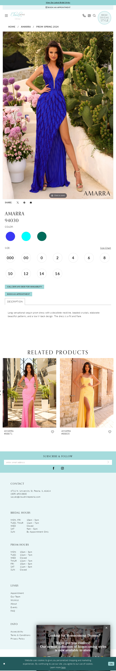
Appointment (17, 593)
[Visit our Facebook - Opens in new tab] (53, 468)
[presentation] (29, 393)
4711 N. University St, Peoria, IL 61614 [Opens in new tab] (31, 491)
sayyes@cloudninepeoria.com (25, 497)
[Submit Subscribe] (108, 462)
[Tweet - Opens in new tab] (18, 202)
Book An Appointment (18, 294)
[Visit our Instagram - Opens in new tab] (62, 468)
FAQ (13, 611)
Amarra (26, 26)
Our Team (15, 596)
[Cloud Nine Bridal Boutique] (17, 15)
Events (14, 607)
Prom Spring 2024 (47, 26)
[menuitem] (6, 15)
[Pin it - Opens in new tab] (24, 202)
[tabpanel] (58, 115)
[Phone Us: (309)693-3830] (84, 15)
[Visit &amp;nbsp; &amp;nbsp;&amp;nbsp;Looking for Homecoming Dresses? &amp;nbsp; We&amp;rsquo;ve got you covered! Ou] (73, 648)
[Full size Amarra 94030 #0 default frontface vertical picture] (58, 115)
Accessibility (17, 631)
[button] (6, 15)
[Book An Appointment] (58, 7)
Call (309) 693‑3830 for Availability (24, 287)
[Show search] (94, 15)
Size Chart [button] (105, 248)
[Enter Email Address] (58, 462)
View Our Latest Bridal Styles (58, 2)
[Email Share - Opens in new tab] (31, 202)
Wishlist (15, 600)
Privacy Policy (18, 639)
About (14, 604)
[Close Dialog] (4, 664)
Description (15, 301)
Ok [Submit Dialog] (111, 664)
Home (11, 26)
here (63, 667)
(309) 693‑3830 (19, 494)
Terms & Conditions (21, 635)
